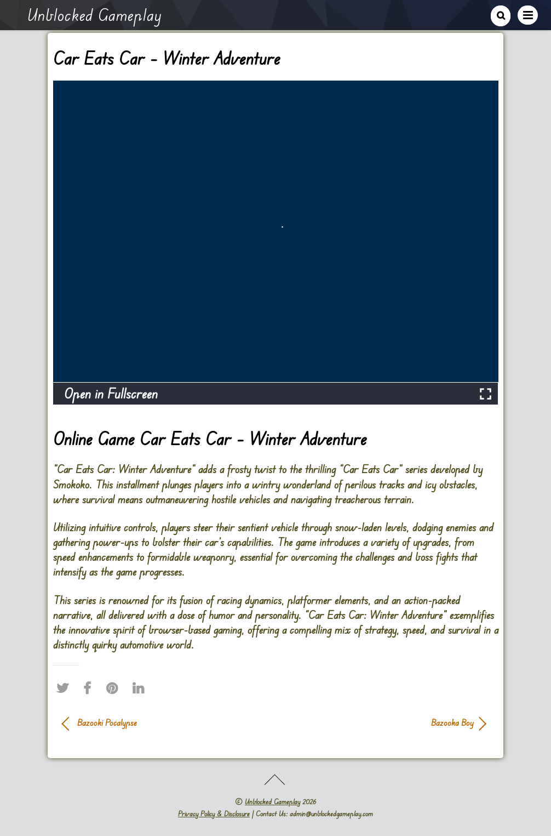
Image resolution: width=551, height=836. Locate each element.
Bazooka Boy (381, 722)
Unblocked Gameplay (272, 801)
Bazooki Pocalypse (107, 722)
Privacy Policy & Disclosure (214, 813)
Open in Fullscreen (111, 393)
